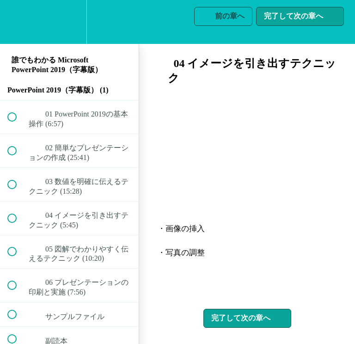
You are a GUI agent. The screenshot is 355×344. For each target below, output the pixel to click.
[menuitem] (69, 22)
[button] (17, 22)
